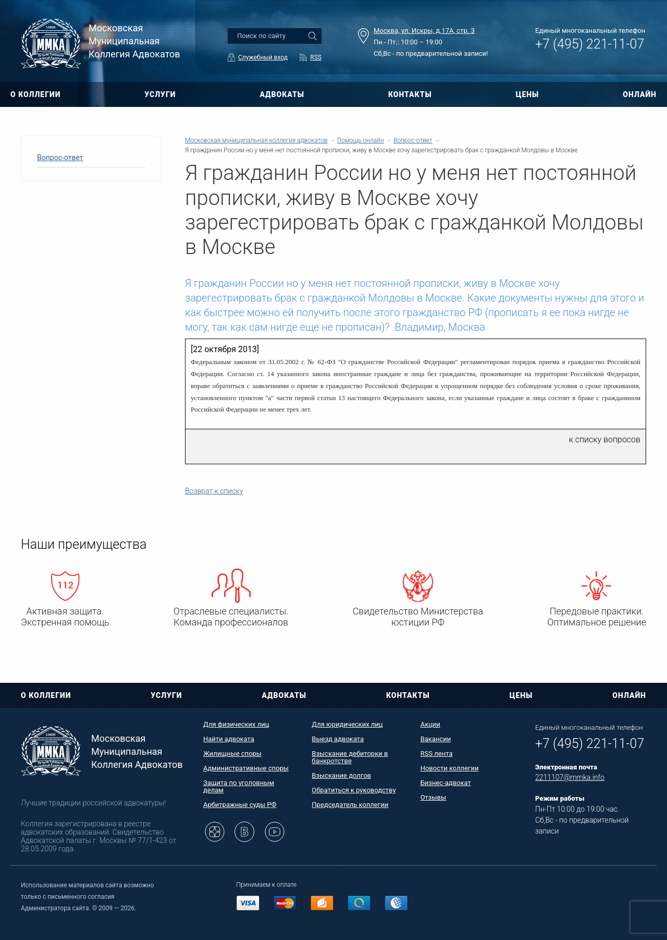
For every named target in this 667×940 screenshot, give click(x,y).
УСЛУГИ (160, 94)
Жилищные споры (232, 753)
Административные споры (246, 768)
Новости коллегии (450, 768)
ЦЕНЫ (527, 94)
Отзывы (433, 797)
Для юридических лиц (347, 724)
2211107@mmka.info (569, 777)
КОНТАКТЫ (410, 94)
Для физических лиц (236, 724)
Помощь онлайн (360, 140)
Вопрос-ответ (60, 157)
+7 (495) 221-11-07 (589, 44)
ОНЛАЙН (640, 94)
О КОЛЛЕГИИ (35, 94)
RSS (316, 57)
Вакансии (436, 739)
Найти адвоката (228, 739)
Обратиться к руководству (354, 790)
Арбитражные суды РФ (240, 805)
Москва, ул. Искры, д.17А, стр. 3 (424, 30)
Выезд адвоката (338, 739)
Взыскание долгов (341, 775)
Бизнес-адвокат (446, 783)
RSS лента (437, 753)
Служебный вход (263, 57)
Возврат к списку (214, 491)
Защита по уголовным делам (238, 786)
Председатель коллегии (350, 805)
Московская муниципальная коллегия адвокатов (256, 140)
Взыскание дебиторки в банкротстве (350, 757)
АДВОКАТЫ (282, 94)
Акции (430, 724)
